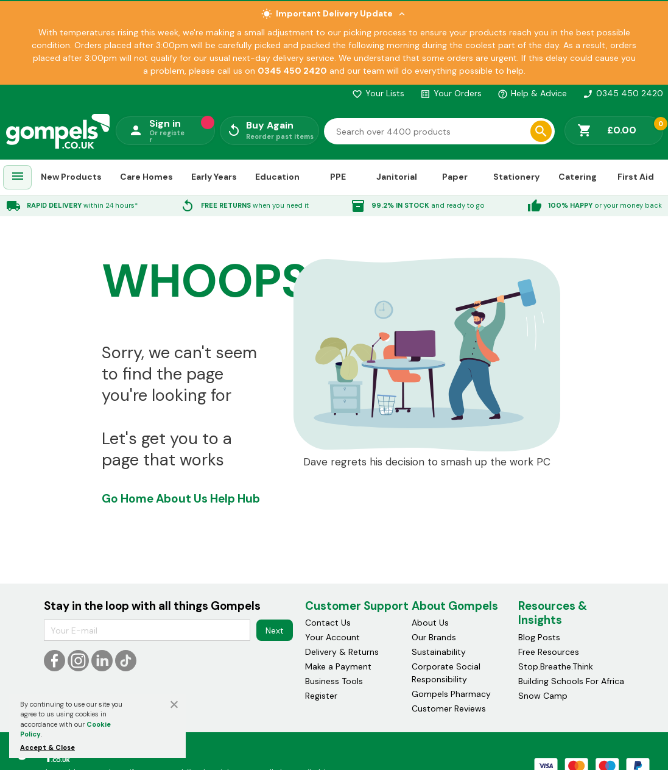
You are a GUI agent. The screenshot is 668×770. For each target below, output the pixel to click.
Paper (455, 176)
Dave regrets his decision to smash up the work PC (426, 462)
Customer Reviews (449, 708)
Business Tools (334, 681)
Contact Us (328, 622)
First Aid (635, 176)
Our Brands (434, 637)
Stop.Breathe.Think (555, 666)
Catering (577, 176)
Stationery (516, 176)
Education (277, 176)
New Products (71, 176)
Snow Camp (543, 695)
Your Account (332, 637)
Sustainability (439, 651)
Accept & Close (47, 747)
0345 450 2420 (623, 93)
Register (321, 695)
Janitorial (396, 176)
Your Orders (451, 93)
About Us (182, 498)
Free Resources (548, 651)
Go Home (127, 498)
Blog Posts (539, 637)
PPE (338, 176)
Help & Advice (532, 93)
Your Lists (378, 93)
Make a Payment (338, 666)
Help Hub (235, 498)
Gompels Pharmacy (451, 693)
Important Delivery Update (334, 13)
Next (274, 630)
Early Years (214, 176)
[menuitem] (17, 177)
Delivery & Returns (342, 651)
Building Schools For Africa (571, 681)
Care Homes (146, 176)
